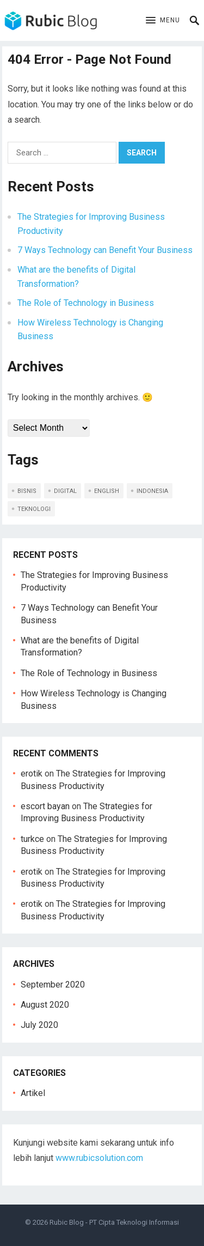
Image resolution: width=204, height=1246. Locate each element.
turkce (32, 839)
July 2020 (39, 1025)
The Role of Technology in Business (85, 303)
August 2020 (45, 1005)
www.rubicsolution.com (99, 1158)
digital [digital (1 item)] (65, 491)
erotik (31, 773)
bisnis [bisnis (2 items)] (26, 491)
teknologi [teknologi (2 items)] (34, 509)
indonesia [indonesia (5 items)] (152, 491)
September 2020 (53, 984)
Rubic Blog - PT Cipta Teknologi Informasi (114, 1222)
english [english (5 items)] (106, 491)
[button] (163, 20)
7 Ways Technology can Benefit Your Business (105, 250)
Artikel (33, 1093)
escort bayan (45, 806)
